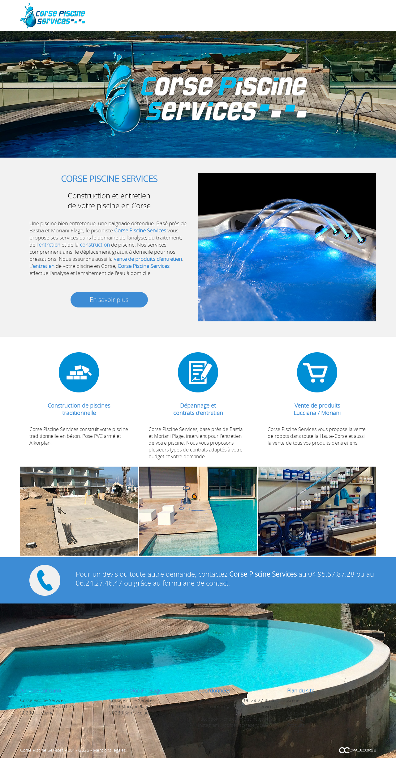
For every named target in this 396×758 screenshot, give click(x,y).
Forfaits (298, 15)
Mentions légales (109, 750)
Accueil (194, 15)
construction (95, 244)
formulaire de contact (195, 582)
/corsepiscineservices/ (245, 725)
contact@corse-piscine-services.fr (244, 706)
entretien (49, 244)
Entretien (272, 15)
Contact (349, 15)
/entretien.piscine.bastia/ (247, 719)
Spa (213, 15)
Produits (324, 15)
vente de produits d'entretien (148, 258)
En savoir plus (109, 299)
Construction (239, 15)
